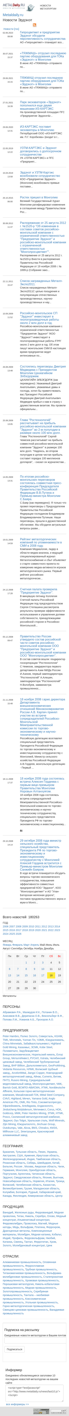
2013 (51, 926)
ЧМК (59, 1083)
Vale (19, 1127)
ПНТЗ (6, 1080)
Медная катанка (40, 1234)
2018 (25, 930)
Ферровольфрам (34, 1238)
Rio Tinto (31, 1102)
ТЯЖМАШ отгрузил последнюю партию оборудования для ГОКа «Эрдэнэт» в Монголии (42, 81)
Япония (47, 1177)
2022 (51, 930)
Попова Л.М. (10, 1019)
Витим (57, 1076)
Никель (29, 1216)
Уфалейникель (12, 1105)
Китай (55, 1162)
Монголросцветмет (44, 1083)
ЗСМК (34, 1047)
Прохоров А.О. (45, 1019)
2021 (44, 930)
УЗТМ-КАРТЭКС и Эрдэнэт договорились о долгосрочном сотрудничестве (40, 151)
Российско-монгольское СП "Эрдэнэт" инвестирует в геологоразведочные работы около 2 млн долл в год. (39, 318)
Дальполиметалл (36, 1065)
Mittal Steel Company (52, 1094)
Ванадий (8, 1212)
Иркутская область (47, 1155)
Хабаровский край (50, 1192)
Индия (30, 1159)
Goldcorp (8, 1113)
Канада (7, 1195)
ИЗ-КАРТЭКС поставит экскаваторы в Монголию (37, 128)
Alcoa (27, 1127)
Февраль (17, 944)
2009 (25, 926)
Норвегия (38, 1181)
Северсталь (46, 1036)
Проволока (30, 1223)
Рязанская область (14, 1162)
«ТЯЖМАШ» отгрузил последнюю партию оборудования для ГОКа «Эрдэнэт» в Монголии (43, 56)
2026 (18, 933)
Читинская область (43, 1173)
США (20, 1155)
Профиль (17, 1238)
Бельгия (7, 1166)
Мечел (26, 1098)
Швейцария (44, 1162)
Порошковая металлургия (18, 1284)
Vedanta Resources (14, 1069)
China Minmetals (12, 1043)
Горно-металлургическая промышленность (28, 1306)
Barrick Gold (10, 1087)
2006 (5, 926)
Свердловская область (27, 1177)
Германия (8, 1170)
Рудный (33, 1192)
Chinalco (43, 1127)
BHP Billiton (18, 1065)
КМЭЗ (53, 1127)
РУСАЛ (34, 1058)
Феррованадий (44, 1212)
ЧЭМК (40, 1039)
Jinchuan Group (46, 1124)
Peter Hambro (11, 1036)
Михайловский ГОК (27, 1094)
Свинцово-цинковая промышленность (25, 1309)
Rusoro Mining (19, 1080)
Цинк (49, 1245)
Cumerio (47, 1076)
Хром (53, 1241)
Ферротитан (41, 1241)
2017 (18, 930)
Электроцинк (28, 1131)
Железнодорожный (14, 1159)
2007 (12, 926)
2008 (18, 926)
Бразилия (8, 1151)
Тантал (28, 1241)
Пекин (41, 1151)
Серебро (40, 1216)
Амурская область (45, 1166)
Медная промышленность (40, 1287)
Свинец (18, 1241)
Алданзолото (45, 1105)
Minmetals (15, 1039)
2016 (12, 930)
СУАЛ (6, 1098)
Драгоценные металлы (16, 1230)
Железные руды (24, 1212)
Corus (50, 1109)
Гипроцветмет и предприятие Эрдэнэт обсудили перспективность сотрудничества (43, 35)
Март (27, 944)
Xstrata (44, 1058)
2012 (44, 926)
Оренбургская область (42, 1170)
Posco (6, 1116)
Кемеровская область (41, 1195)
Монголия (21, 1170)
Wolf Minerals (56, 1120)
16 (34, 975)
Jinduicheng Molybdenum (17, 1109)
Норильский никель (43, 1054)
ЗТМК (51, 1113)
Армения (29, 1155)
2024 (5, 933)
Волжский (8, 1184)
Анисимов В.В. (11, 1015)
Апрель (34, 944)
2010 (31, 926)
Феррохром (53, 1227)
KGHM (58, 1036)
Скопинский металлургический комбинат (35, 1116)
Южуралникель (54, 1039)
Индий (6, 1238)
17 (42, 975)
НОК (58, 1109)
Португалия (10, 1173)
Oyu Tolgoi (20, 1120)
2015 (5, 930)
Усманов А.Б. (27, 1019)
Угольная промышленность (41, 1302)
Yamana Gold (39, 1098)
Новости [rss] (11, 28)
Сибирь (31, 1162)
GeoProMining (56, 1065)
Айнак (37, 1076)
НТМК (59, 1113)
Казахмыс (24, 1047)
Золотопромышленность (17, 1291)
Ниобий (50, 1238)
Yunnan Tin (28, 1039)
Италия (50, 1181)
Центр (59, 1195)
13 (9, 975)
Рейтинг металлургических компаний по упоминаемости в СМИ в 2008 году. (41, 542)
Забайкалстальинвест (36, 1043)
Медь (16, 1227)
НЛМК (30, 1069)
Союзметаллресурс (49, 1102)
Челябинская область (29, 1184)
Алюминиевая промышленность (22, 1262)
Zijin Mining (9, 1124)
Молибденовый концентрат (29, 1245)
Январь (7, 944)
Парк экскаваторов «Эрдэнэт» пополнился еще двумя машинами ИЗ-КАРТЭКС (40, 105)
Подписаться (14, 1349)
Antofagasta (29, 1105)
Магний (42, 1223)
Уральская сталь (37, 1120)
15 (26, 975)
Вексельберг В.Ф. (52, 1015)
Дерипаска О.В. (31, 1015)
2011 (38, 926)
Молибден (24, 1234)
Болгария (21, 1192)
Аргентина (24, 1173)
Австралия (9, 1155)
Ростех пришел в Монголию (39, 197)
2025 (12, 933)
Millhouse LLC (11, 1131)
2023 (57, 930)
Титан (20, 1216)
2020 (38, 930)
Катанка (7, 1241)
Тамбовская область (48, 1159)
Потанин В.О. (50, 1012)
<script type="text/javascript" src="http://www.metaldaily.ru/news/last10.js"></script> (34, 1393)
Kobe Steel (46, 1047)
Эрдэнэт (7, 1120)
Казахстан (49, 1184)
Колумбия (9, 1192)
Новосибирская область (17, 1181)
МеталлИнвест (20, 1058)
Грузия (28, 1188)
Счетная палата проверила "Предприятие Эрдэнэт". (38, 591)
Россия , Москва (23, 1166)
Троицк (60, 1181)
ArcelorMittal (19, 1072)
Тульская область (26, 1151)
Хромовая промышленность (42, 1280)
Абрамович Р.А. (12, 1012)
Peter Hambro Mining (34, 1113)
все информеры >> (17, 1404)
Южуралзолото (26, 1124)
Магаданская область (46, 1188)
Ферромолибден (12, 1223)
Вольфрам (26, 1227)
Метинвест (39, 1109)
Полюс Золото (28, 1036)
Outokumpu (9, 1127)
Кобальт (56, 1234)
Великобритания (13, 1188)
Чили (61, 1166)
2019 (31, 930)
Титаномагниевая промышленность (24, 1273)
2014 (57, 926)
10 (42, 969)
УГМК (44, 1087)
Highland (16, 1098)
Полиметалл (10, 1050)
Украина (52, 1151)
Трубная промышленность (41, 1269)
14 (17, 975)
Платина (40, 1227)
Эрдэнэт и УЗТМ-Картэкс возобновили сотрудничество (40, 174)
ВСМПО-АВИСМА (29, 1087)
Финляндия (19, 1195)
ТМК (5, 1039)
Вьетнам (58, 1177)
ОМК (22, 1102)
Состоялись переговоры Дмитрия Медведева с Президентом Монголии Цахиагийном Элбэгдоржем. (43, 371)
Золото (7, 1245)
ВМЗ (34, 1127)
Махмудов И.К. (31, 1012)
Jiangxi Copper (36, 1072)
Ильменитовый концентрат (33, 1219)
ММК (17, 1113)
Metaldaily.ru (13, 15)
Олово (51, 1216)
